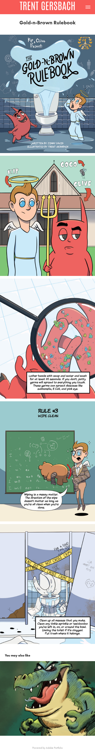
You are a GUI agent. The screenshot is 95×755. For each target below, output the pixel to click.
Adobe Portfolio (54, 748)
